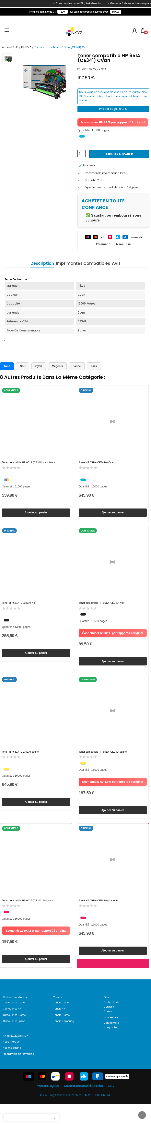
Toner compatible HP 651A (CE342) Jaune (103, 761)
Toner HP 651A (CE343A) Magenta (98, 915)
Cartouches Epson (14, 1041)
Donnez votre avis (94, 69)
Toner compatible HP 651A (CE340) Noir (101, 608)
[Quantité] (81, 154)
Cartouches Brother (14, 1034)
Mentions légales (48, 1106)
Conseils (109, 1026)
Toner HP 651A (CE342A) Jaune (20, 761)
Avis (122, 263)
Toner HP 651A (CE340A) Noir (19, 608)
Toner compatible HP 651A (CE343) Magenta (27, 915)
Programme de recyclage (18, 1074)
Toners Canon (61, 1022)
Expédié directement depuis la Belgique (112, 187)
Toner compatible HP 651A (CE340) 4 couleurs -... (30, 462)
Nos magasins (12, 1068)
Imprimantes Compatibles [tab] (83, 263)
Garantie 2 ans (95, 180)
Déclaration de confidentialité (83, 1106)
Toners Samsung (63, 1041)
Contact (108, 1031)
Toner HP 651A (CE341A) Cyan (96, 462)
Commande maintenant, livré (105, 173)
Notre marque (11, 1061)
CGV (111, 1106)
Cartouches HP (12, 1028)
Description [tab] (36, 263)
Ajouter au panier (119, 154)
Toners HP (59, 1028)
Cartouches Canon (14, 1022)
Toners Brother (61, 1034)
